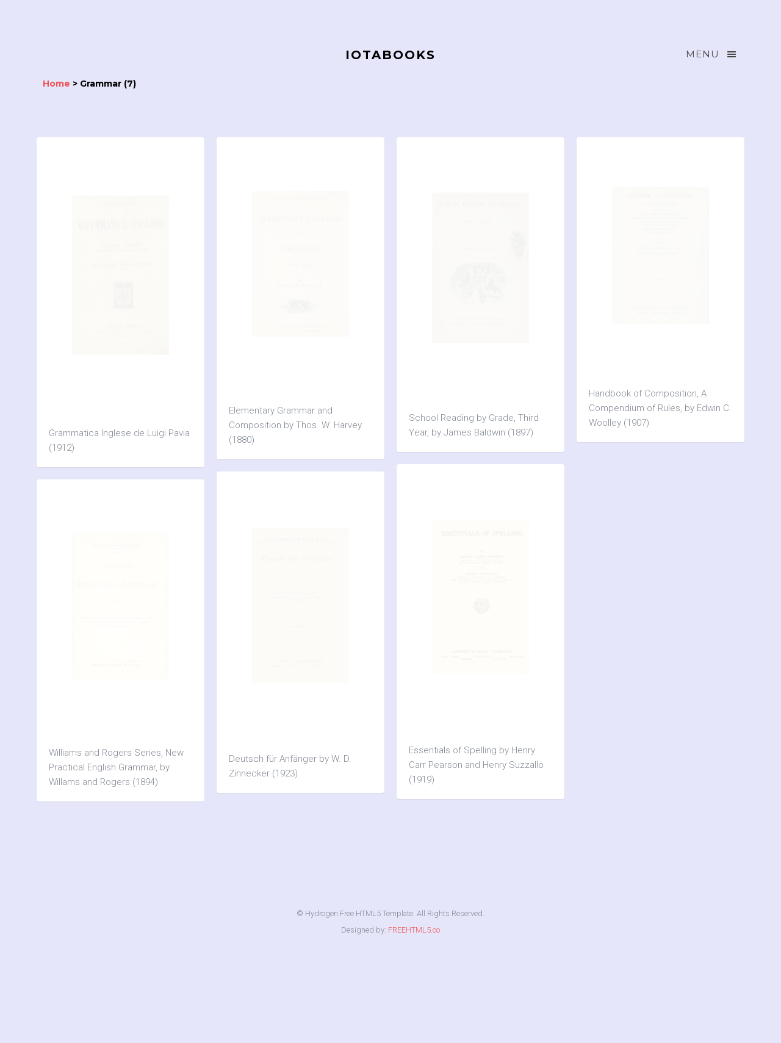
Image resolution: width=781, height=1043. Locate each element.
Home (56, 83)
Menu (712, 54)
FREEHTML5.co (414, 929)
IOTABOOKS (390, 55)
